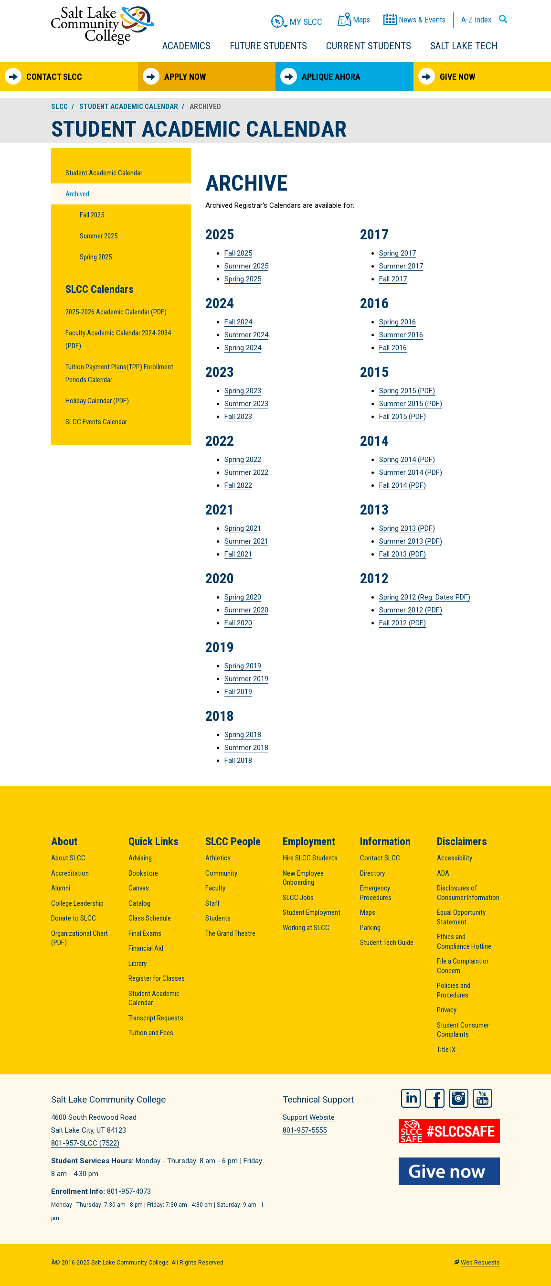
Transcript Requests (155, 1018)
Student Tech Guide (386, 942)
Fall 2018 (238, 760)
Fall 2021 (238, 554)
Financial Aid (145, 948)
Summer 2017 (401, 266)
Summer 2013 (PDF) (410, 541)
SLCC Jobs (298, 897)
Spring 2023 (242, 390)
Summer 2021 (246, 541)
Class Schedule (149, 918)
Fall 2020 (238, 623)
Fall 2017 (393, 279)
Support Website (309, 1117)
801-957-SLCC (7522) (85, 1143)
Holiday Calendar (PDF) (97, 401)
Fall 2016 (393, 347)
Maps (367, 912)
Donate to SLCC (73, 918)
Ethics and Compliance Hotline (464, 941)
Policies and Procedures (453, 990)
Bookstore (143, 873)
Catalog (139, 903)
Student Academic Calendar (128, 106)
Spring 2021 (242, 528)
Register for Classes (156, 978)
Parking (370, 927)
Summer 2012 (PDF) (410, 610)
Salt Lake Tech (464, 46)
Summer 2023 (246, 403)
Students (218, 918)
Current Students (368, 46)
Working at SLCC (306, 927)
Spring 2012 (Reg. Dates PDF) (424, 597)
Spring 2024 (242, 347)
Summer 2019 (246, 679)
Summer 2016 (401, 335)
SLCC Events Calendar (96, 422)
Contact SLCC (43, 76)
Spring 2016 (397, 322)
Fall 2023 (238, 416)
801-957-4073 (129, 1191)
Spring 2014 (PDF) (407, 459)
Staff (212, 903)
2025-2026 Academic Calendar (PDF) (116, 312)
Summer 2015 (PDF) (410, 403)
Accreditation (70, 873)
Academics (186, 46)
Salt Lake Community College (102, 25)
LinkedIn (411, 1098)
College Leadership (77, 903)
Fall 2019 (238, 691)
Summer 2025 (98, 236)
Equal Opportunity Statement (461, 917)
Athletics (218, 858)
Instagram (458, 1098)
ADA (443, 873)
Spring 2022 (242, 459)
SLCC (59, 106)
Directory (372, 873)
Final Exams (144, 933)
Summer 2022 (246, 472)
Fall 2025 (92, 215)
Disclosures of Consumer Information (468, 893)
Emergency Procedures (376, 893)
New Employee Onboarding (303, 878)
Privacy (446, 1010)
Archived (77, 194)
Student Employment (311, 912)
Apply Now (174, 76)
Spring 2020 (242, 597)
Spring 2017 (397, 253)
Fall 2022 (238, 485)
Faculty (215, 888)
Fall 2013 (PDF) (402, 554)
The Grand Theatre (230, 933)
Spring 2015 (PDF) (407, 390)
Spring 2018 (242, 734)
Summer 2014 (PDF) (410, 472)
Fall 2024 (238, 322)
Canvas (138, 888)
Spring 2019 (242, 666)
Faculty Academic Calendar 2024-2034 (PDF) (118, 339)
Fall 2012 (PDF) (402, 623)
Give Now (446, 76)
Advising (140, 858)
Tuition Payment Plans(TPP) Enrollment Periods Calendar (119, 373)
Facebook (435, 1098)
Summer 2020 (246, 610)
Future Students (268, 46)
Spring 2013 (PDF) (407, 528)
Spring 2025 (96, 257)
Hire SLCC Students (310, 858)
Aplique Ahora (320, 76)
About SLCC (68, 858)
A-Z (476, 19)
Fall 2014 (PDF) (402, 485)
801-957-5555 (305, 1130)
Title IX (446, 1049)
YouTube (482, 1098)
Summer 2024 (246, 335)
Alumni (60, 888)
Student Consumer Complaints (463, 1030)
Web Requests (480, 1262)
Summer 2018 (246, 747)
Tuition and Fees (150, 1033)
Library (137, 963)
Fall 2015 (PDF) (402, 416)
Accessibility (454, 858)
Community (221, 873)
